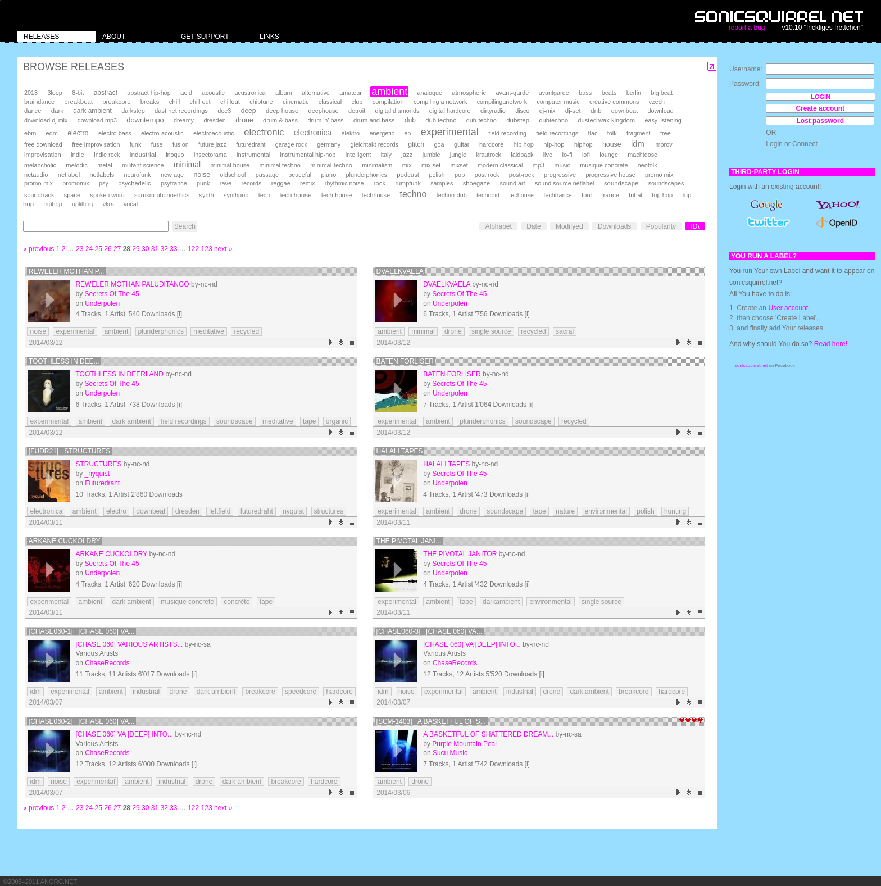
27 (117, 249)
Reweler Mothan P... (66, 271)
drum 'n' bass (325, 120)
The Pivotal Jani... (409, 541)
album (283, 92)
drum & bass (280, 120)
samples (441, 183)
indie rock (107, 154)
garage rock (291, 144)
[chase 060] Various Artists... (129, 644)
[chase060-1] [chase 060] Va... (82, 631)
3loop (54, 92)
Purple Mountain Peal (464, 744)
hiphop (583, 144)
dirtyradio (493, 110)
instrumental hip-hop (308, 154)
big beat (661, 92)
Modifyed (569, 226)
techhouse (376, 195)
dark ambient (92, 111)
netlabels (101, 174)
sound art (512, 183)
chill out (200, 101)
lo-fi (567, 154)
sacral (565, 331)
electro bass (114, 133)
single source (491, 331)
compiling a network (440, 101)
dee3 (224, 110)
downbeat (624, 110)
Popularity (661, 226)
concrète (236, 602)
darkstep (132, 110)
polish (436, 174)
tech (264, 195)
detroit (356, 110)
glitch (416, 144)
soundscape (621, 183)
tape (309, 421)
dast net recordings (181, 110)
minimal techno (279, 165)
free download (43, 144)
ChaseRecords (107, 663)
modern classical (500, 165)
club (356, 101)
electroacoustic (213, 133)
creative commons (614, 101)
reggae (280, 183)
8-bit (78, 92)
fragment (638, 133)
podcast (408, 174)
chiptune (261, 101)
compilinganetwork (502, 101)
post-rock (521, 174)
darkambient (501, 602)
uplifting (82, 204)
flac (593, 133)
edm (52, 133)
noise (201, 175)
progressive (560, 174)
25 (98, 249)
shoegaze (476, 183)
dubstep (517, 120)
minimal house (230, 165)
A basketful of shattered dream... (488, 734)
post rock (487, 174)
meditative (208, 331)
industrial (143, 154)
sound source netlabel (564, 183)
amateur (350, 92)
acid (186, 92)
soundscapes (666, 183)
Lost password (820, 121)
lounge (609, 154)
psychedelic (134, 183)
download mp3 (97, 120)
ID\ (695, 226)
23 (79, 249)
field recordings (557, 133)
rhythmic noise (344, 183)
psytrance (174, 183)
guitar (462, 144)
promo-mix (38, 183)
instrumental (253, 154)
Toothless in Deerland (119, 374)
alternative (316, 92)
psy (103, 183)
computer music (558, 101)
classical (330, 101)
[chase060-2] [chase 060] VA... (82, 721)
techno (412, 194)
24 (89, 249)
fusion (180, 144)
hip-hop (553, 144)
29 (135, 249)
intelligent (358, 154)
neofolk (647, 165)
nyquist (293, 511)
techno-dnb (452, 195)
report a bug (747, 27)
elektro (350, 133)
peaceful (299, 174)
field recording (507, 133)
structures (329, 511)
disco (522, 110)
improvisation (42, 154)
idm (637, 143)
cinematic (296, 101)
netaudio (36, 174)
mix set (430, 165)
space (72, 195)
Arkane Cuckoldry (65, 541)
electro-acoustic (162, 133)
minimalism (377, 165)
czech (657, 101)
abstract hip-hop (148, 92)
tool (587, 195)
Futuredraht (102, 483)
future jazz (212, 144)
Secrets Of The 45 (111, 294)
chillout (230, 101)
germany (328, 144)
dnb (596, 110)
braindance (39, 101)
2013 (31, 92)
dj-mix (547, 110)
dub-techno (481, 120)
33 (173, 249)
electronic (264, 132)
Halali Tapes (399, 451)
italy (386, 154)
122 (193, 249)
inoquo (175, 154)
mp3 (538, 165)
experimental (450, 132)
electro (77, 133)
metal (104, 165)
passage (267, 174)
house (611, 144)
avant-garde (512, 92)
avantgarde (554, 92)
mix (407, 165)
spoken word (107, 195)
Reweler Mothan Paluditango (132, 284)
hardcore (491, 144)
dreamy (184, 120)
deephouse (323, 110)
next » (223, 249)
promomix (75, 183)
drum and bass (374, 120)
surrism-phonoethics (161, 195)
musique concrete (604, 165)
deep (248, 111)
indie (77, 154)
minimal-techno (331, 165)
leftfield (219, 511)
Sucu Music (450, 753)
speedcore (300, 692)
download (660, 110)
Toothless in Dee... (64, 361)
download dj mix (45, 120)
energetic (382, 133)
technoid (487, 195)
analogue (429, 92)
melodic (76, 165)
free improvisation (96, 144)
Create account (820, 108)
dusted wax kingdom (606, 120)
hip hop (524, 144)
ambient (389, 91)
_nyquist (97, 474)
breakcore (116, 101)
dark (57, 110)
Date (533, 226)
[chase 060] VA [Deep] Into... (472, 644)
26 (107, 249)
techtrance (557, 195)
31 (154, 249)
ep (407, 133)
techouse (521, 195)
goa (439, 144)
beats (609, 92)
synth (206, 195)
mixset (459, 165)
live (547, 154)
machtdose (642, 154)
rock (379, 183)
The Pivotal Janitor (460, 554)
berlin (633, 92)
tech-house (336, 195)
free (665, 133)
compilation (388, 101)
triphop (52, 204)
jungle (458, 154)
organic (337, 421)
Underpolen (102, 303)
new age (172, 174)
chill (174, 101)
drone (244, 120)
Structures (98, 464)
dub (410, 120)
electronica (312, 132)
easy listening (662, 120)
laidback (522, 154)
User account (788, 308)
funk (136, 144)
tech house (296, 194)
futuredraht (250, 144)
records (251, 183)
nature (565, 511)
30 (145, 249)
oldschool (233, 174)
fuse (157, 144)
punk (203, 183)
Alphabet (498, 226)
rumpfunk (407, 183)
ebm (30, 133)
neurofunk (137, 174)
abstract (105, 93)
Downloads (614, 226)
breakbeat (78, 101)
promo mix (659, 174)
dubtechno (553, 120)
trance (610, 195)
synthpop (236, 195)
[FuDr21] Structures (69, 451)
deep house (282, 110)
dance (32, 110)
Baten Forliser (405, 361)
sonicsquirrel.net (751, 365)
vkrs (108, 204)
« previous (38, 249)
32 (163, 249)
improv (663, 144)
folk (612, 133)
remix (307, 183)
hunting (675, 511)
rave (225, 183)
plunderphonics (366, 174)
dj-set (573, 110)
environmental (605, 511)
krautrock (488, 154)
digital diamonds (397, 110)
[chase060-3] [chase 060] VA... (429, 631)
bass (585, 92)
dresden (214, 120)
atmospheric (469, 92)
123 (206, 249)
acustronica (249, 92)
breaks (150, 101)
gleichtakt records (374, 144)
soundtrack (39, 195)
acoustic (213, 92)
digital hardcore (450, 110)
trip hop (662, 195)
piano (329, 174)
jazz (406, 154)
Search (185, 226)
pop (460, 174)
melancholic (40, 165)
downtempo (145, 120)
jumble (431, 154)
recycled (246, 331)
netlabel (69, 174)
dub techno (440, 120)
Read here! (830, 344)
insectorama (210, 154)
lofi (586, 154)
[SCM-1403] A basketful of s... (431, 721)
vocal (131, 204)
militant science (143, 165)
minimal (187, 164)
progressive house (610, 174)
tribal (635, 195)
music (562, 165)
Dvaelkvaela (400, 271)
